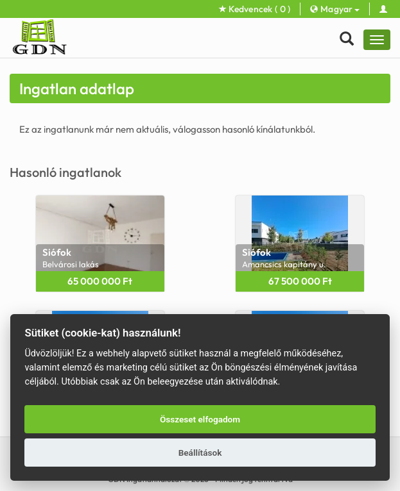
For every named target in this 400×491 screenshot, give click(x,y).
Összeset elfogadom (200, 419)
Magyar (334, 9)
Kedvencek (255, 9)
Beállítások (200, 452)
